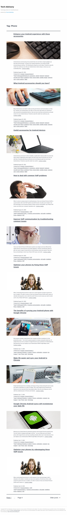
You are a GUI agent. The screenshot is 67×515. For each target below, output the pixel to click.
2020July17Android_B (22, 443)
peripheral (26, 77)
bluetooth (42, 75)
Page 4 (20, 498)
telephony (19, 215)
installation (48, 213)
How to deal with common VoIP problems (30, 176)
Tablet (25, 79)
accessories (32, 75)
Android (22, 74)
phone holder (36, 77)
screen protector (20, 79)
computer (45, 352)
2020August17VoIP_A (22, 305)
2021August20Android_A (23, 168)
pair (20, 354)
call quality (43, 213)
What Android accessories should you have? (32, 83)
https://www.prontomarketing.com (13, 511)
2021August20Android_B (23, 75)
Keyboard (47, 75)
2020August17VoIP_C (22, 213)
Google (15, 354)
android (37, 75)
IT (17, 354)
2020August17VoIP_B (22, 259)
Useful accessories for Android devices (29, 130)
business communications (34, 213)
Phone (30, 77)
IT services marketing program (15, 510)
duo (48, 352)
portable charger (43, 77)
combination (39, 352)
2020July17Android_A (22, 352)
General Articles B (29, 74)
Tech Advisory (7, 7)
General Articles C (29, 121)
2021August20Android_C (23, 122)
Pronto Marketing (9, 12)
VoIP (31, 211)
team (26, 354)
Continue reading (25, 68)
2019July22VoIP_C (21, 489)
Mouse (22, 77)
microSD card (17, 77)
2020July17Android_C (22, 398)
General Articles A (29, 166)
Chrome (34, 352)
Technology (30, 354)
